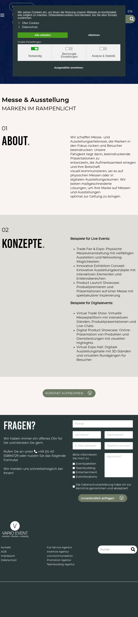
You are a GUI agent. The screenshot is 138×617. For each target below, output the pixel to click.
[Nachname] (118, 435)
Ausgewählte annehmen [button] (68, 67)
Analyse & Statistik (103, 56)
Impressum (8, 556)
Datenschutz (9, 560)
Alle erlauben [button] (43, 35)
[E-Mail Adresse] (87, 445)
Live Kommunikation (60, 556)
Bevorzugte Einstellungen (69, 55)
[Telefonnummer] (118, 445)
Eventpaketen (86, 463)
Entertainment (86, 472)
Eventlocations (86, 476)
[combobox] (117, 549)
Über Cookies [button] (30, 22)
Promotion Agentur (59, 560)
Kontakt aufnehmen (64, 393)
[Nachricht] (118, 465)
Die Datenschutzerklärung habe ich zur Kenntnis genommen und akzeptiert (103, 486)
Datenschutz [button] (30, 27)
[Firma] (103, 424)
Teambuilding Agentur (61, 564)
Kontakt (6, 547)
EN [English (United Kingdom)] (130, 11)
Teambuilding (85, 468)
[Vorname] (87, 435)
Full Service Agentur (59, 547)
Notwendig (35, 56)
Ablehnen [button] (94, 35)
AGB (4, 552)
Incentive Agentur (58, 552)
